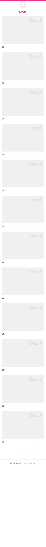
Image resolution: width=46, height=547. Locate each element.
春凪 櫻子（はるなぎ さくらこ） (14, 90)
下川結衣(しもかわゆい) (11, 345)
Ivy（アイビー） (8, 388)
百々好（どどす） (9, 515)
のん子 (5, 132)
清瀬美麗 (5, 260)
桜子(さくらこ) (8, 430)
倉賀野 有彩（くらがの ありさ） (14, 217)
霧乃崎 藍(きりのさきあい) (12, 473)
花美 (4, 175)
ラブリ (5, 47)
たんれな (5, 303)
